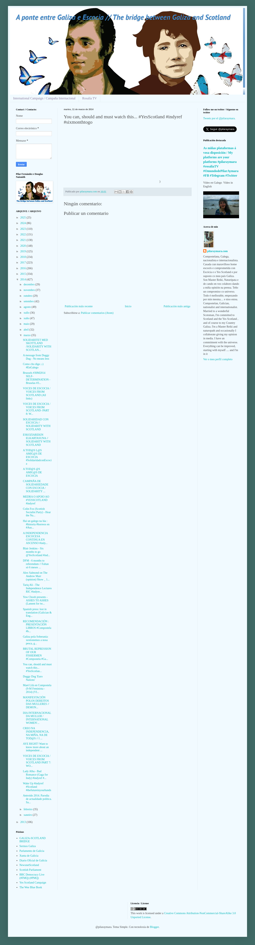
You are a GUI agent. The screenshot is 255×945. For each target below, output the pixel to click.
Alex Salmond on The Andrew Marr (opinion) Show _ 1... (36, 576)
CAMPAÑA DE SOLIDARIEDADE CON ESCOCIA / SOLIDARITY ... (35, 486)
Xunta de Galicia (29, 855)
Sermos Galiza (28, 846)
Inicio (128, 306)
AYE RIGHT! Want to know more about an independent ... (36, 747)
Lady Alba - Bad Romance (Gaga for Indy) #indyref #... (35, 775)
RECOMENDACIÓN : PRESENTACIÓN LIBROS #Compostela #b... (37, 626)
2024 (23, 223)
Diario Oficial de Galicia (33, 860)
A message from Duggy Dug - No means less (36, 357)
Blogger (154, 926)
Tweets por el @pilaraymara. (219, 118)
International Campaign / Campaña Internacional (44, 98)
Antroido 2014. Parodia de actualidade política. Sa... (37, 799)
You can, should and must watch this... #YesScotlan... (37, 668)
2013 (23, 822)
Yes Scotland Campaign (33, 882)
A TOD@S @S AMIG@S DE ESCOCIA (32, 472)
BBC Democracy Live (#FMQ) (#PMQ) (32, 876)
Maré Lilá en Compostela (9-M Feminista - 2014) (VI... (37, 689)
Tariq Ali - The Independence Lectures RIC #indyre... (37, 588)
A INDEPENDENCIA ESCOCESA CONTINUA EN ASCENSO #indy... (35, 538)
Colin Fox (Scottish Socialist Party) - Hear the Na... (37, 512)
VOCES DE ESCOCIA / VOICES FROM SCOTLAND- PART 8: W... (36, 408)
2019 (23, 251)
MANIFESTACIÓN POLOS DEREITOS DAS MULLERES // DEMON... (36, 702)
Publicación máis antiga (177, 306)
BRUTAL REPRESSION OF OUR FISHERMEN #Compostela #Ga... (37, 653)
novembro (29, 290)
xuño (27, 318)
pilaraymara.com (217, 251)
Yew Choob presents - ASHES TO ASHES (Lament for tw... (35, 600)
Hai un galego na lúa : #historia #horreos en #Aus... (36, 524)
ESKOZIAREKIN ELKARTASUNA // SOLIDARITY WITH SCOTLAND (36, 439)
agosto (27, 306)
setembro (29, 301)
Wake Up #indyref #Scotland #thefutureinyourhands (37, 787)
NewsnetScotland (29, 865)
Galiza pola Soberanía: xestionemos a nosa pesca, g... (35, 640)
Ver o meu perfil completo (217, 359)
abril (26, 329)
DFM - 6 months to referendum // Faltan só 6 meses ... (36, 564)
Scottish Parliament (30, 869)
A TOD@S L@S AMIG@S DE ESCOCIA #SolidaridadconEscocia (37, 457)
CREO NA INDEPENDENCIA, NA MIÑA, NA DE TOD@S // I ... (36, 733)
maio (27, 323)
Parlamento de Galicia (32, 850)
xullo (27, 312)
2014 (23, 279)
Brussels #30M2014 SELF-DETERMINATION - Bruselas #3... (36, 377)
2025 (23, 217)
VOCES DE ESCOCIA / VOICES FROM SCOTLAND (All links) (36, 393)
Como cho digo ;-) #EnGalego (33, 366)
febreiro (28, 809)
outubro (28, 295)
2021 (23, 240)
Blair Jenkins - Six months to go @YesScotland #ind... (36, 552)
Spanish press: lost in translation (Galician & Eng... (37, 612)
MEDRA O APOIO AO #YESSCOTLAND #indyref (36, 500)
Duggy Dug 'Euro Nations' (33, 678)
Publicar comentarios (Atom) (97, 312)
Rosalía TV (89, 98)
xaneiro (28, 814)
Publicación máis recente (79, 306)
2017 (23, 262)
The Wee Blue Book (31, 887)
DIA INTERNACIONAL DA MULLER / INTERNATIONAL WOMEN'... (37, 717)
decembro (29, 284)
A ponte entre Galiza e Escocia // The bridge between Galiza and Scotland (123, 17)
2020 (23, 245)
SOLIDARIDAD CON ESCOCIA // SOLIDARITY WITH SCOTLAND (36, 424)
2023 (23, 228)
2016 (23, 268)
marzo (27, 335)
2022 (23, 234)
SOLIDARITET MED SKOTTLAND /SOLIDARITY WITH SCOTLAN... (37, 344)
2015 (23, 273)
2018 (23, 256)
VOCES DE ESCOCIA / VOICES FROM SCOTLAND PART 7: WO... (37, 760)
